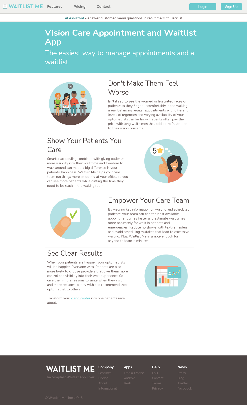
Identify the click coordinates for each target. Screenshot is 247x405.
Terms (156, 383)
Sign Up (231, 7)
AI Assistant (74, 18)
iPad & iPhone (134, 373)
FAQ (155, 373)
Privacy (157, 388)
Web (127, 383)
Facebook (185, 388)
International (107, 388)
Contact (103, 6)
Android (129, 378)
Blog (181, 378)
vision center (80, 298)
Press (182, 373)
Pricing (80, 6)
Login (202, 7)
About (102, 383)
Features (54, 6)
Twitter (183, 383)
